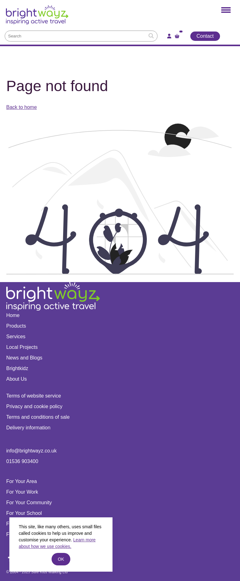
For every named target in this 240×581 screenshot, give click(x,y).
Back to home (21, 107)
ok (61, 559)
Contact (205, 36)
